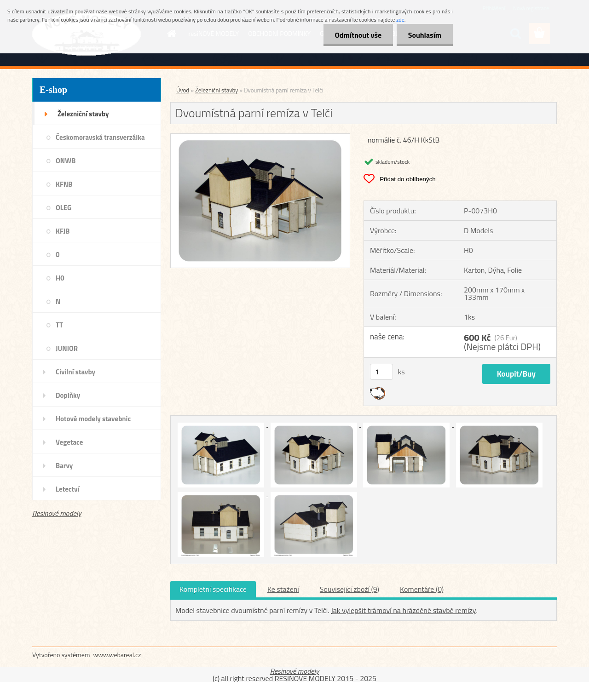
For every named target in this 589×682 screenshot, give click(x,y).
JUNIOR (67, 348)
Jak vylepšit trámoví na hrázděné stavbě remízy (403, 610)
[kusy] (381, 372)
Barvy (64, 465)
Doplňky (68, 395)
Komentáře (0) (422, 589)
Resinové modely (56, 513)
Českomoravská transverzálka (100, 137)
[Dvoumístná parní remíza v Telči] (260, 137)
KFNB (64, 184)
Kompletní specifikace (213, 589)
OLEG (63, 207)
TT (59, 325)
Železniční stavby (83, 114)
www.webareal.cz (117, 654)
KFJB (62, 231)
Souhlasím (424, 34)
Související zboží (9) (349, 589)
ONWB (65, 160)
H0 (60, 278)
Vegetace (69, 442)
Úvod (182, 90)
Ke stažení (283, 589)
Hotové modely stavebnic (93, 418)
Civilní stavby (75, 372)
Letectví (67, 489)
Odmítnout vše (358, 34)
